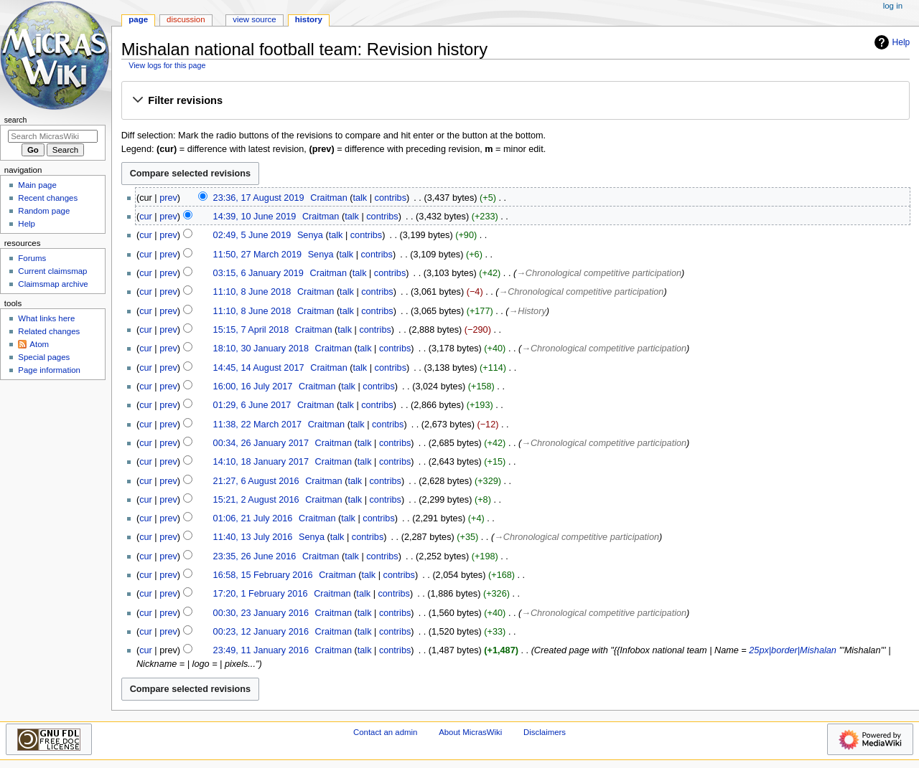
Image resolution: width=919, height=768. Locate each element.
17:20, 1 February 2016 (260, 594)
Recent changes (48, 198)
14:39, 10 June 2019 (255, 217)
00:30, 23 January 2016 (261, 613)
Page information (49, 370)
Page (138, 19)
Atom (39, 344)
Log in (892, 5)
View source (254, 19)
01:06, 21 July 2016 (253, 518)
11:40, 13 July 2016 (253, 537)
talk (360, 198)
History (308, 19)
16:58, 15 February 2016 (263, 575)
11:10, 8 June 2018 (252, 292)
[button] (515, 101)
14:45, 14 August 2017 (258, 368)
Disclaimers (544, 732)
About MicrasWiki (470, 732)
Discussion (186, 19)
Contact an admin (385, 732)
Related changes (49, 331)
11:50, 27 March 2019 (257, 255)
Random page (44, 211)
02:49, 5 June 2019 (252, 235)
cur (145, 217)
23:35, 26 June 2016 (255, 556)
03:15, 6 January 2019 (258, 273)
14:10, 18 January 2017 (261, 462)
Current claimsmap (52, 271)
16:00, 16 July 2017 (253, 386)
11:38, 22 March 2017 (257, 424)
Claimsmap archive (53, 284)
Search (15, 119)
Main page (37, 185)
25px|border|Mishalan (792, 650)
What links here (46, 318)
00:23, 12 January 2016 (261, 632)
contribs (390, 198)
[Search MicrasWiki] (53, 136)
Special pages (44, 357)
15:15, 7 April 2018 (251, 330)
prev (168, 198)
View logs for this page (167, 65)
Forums (32, 258)
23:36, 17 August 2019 (258, 198)
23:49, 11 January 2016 (261, 650)
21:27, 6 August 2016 (256, 481)
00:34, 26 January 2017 (261, 443)
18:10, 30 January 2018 (261, 348)
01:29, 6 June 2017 (252, 405)
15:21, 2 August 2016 (256, 500)
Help (890, 42)
